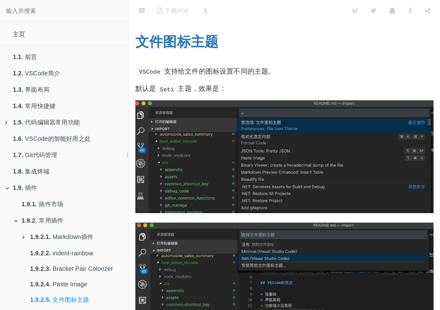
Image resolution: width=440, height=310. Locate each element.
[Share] (428, 11)
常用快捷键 (34, 105)
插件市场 (42, 204)
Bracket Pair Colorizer (71, 268)
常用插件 (38, 220)
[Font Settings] (205, 11)
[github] (317, 11)
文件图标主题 (59, 299)
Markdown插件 (57, 236)
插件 (21, 187)
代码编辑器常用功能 (42, 122)
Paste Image (58, 284)
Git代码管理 (35, 155)
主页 (19, 34)
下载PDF (173, 10)
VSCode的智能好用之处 (52, 138)
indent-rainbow (61, 253)
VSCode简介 (36, 73)
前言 (25, 56)
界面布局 (31, 89)
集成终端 (31, 171)
